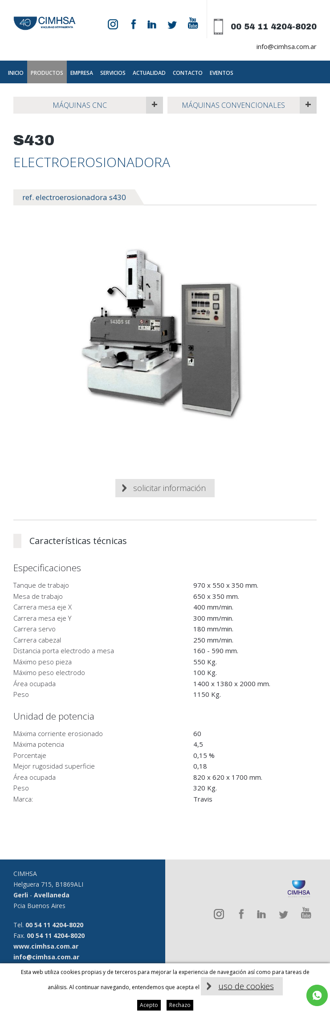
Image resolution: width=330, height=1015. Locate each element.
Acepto (149, 1005)
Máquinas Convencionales (233, 105)
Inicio (16, 73)
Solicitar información (169, 488)
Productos (47, 73)
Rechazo (180, 1005)
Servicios (113, 73)
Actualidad (149, 73)
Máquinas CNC (80, 105)
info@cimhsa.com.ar (287, 46)
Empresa (81, 73)
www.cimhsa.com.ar (45, 946)
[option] (165, 334)
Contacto (188, 73)
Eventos (221, 73)
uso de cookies (246, 986)
